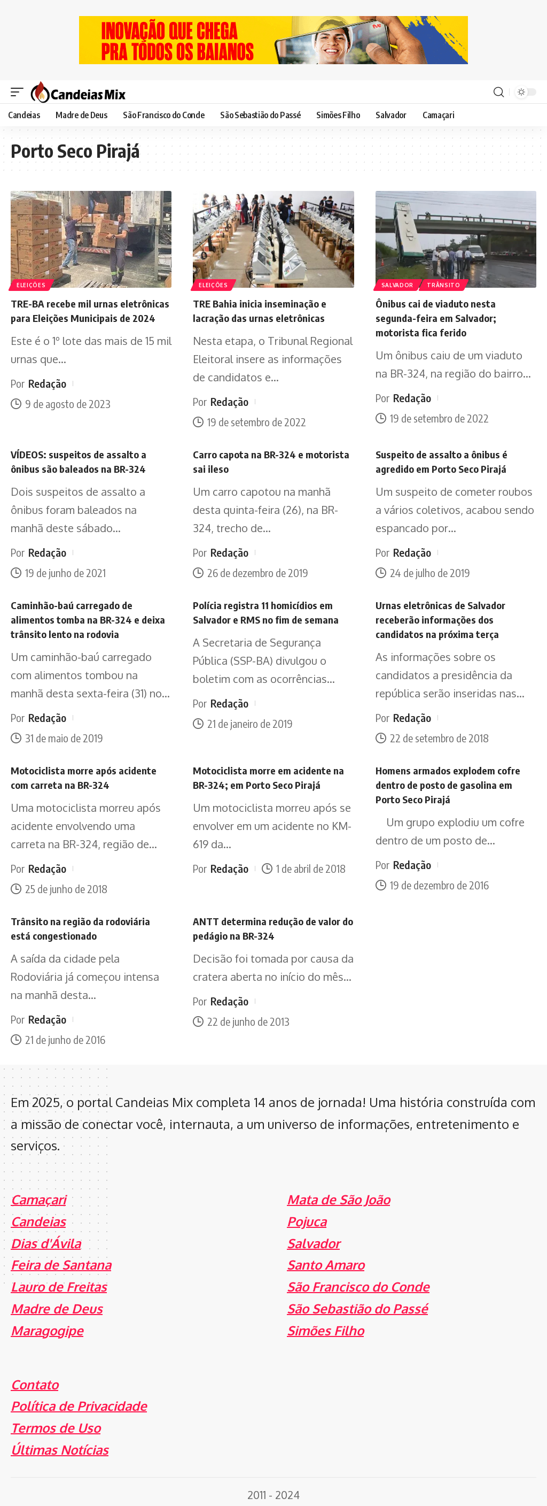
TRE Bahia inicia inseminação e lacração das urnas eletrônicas (264, 310)
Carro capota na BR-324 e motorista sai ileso (251, 459)
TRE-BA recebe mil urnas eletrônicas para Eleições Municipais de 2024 (68, 316)
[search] (498, 92)
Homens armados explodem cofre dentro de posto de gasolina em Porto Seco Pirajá (451, 780)
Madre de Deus (57, 1302)
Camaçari (38, 1193)
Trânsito (445, 284)
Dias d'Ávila (46, 1237)
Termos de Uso (55, 1422)
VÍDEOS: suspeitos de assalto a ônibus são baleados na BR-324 (82, 459)
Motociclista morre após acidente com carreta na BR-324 (88, 773)
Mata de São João (338, 1193)
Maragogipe (47, 1324)
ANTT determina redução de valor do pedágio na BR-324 (271, 922)
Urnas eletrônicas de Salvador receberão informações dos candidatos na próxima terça (444, 616)
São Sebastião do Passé (357, 1302)
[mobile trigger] (20, 91)
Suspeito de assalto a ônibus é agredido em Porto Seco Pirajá (445, 459)
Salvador (398, 284)
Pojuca (306, 1215)
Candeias (38, 1215)
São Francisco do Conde (358, 1281)
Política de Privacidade (79, 1400)
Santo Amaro (325, 1259)
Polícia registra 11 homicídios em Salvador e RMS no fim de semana (269, 609)
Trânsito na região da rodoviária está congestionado (85, 922)
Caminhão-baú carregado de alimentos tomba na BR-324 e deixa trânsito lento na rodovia (91, 616)
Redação (47, 396)
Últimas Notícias (59, 1443)
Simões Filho (325, 1324)
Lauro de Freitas (59, 1281)
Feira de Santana (61, 1259)
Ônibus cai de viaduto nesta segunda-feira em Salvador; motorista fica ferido (439, 316)
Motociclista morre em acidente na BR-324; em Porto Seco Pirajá (272, 773)
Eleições (31, 284)
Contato (34, 1378)
